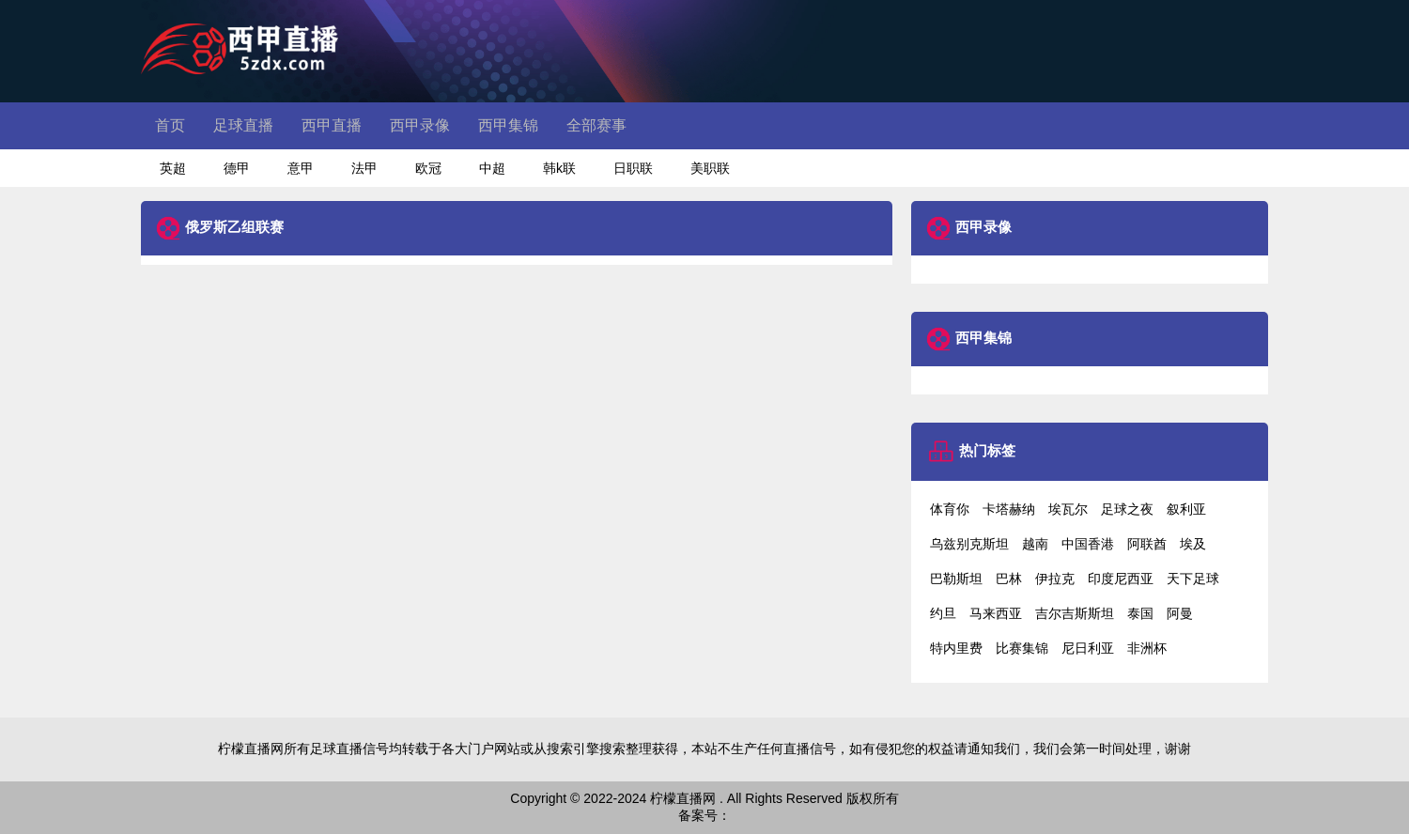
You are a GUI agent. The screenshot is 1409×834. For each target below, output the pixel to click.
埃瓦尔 (1068, 509)
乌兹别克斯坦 (969, 543)
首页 (170, 125)
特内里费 (956, 648)
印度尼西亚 (1121, 578)
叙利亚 (1186, 509)
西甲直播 (332, 125)
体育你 (949, 509)
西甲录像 (420, 125)
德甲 (237, 168)
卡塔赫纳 (1009, 509)
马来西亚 (995, 613)
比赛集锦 (1022, 648)
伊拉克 (1055, 578)
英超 (173, 168)
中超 (492, 168)
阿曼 (1180, 613)
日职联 (633, 168)
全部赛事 (596, 125)
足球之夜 (1127, 509)
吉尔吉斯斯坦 (1074, 613)
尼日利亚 (1087, 648)
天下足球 (1193, 578)
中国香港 (1087, 543)
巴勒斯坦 (956, 578)
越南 (1035, 543)
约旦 (943, 613)
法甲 (364, 168)
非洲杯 (1147, 648)
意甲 (300, 168)
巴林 (1009, 578)
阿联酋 (1147, 543)
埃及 (1193, 543)
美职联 (710, 168)
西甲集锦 (508, 125)
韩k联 (559, 168)
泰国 (1140, 613)
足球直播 (243, 125)
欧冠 (428, 168)
